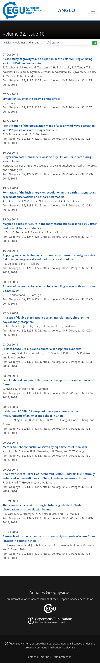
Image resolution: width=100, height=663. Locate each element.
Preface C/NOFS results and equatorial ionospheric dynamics (42, 349)
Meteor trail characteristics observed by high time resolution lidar (45, 447)
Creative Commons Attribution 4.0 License (50, 647)
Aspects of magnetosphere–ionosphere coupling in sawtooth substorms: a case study (49, 288)
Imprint (44, 657)
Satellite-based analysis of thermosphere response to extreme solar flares (46, 382)
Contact (31, 657)
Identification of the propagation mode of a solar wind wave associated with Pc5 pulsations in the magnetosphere (49, 128)
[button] (48, 42)
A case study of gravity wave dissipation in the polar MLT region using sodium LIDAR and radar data (47, 61)
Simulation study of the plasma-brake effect (31, 98)
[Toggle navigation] (92, 10)
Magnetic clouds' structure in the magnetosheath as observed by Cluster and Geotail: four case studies (50, 226)
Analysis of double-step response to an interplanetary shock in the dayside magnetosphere (46, 320)
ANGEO (66, 10)
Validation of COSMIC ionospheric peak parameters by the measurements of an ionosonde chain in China (40, 413)
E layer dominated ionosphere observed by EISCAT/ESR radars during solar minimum (47, 159)
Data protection (62, 657)
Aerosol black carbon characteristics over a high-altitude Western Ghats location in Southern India (49, 538)
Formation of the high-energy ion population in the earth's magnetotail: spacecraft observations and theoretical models (49, 195)
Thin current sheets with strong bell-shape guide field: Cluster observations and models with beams (43, 507)
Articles (7, 42)
